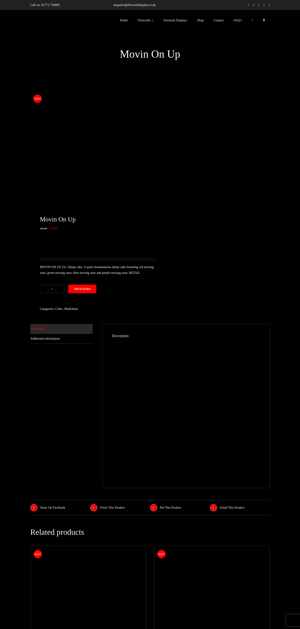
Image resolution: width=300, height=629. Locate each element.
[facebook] (248, 5)
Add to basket (82, 288)
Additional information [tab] (45, 338)
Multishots (71, 309)
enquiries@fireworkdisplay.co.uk (134, 5)
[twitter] (253, 5)
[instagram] (258, 5)
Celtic (59, 309)
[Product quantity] (52, 289)
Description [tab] (37, 328)
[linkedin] (269, 5)
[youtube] (264, 5)
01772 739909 (50, 5)
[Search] (264, 20)
